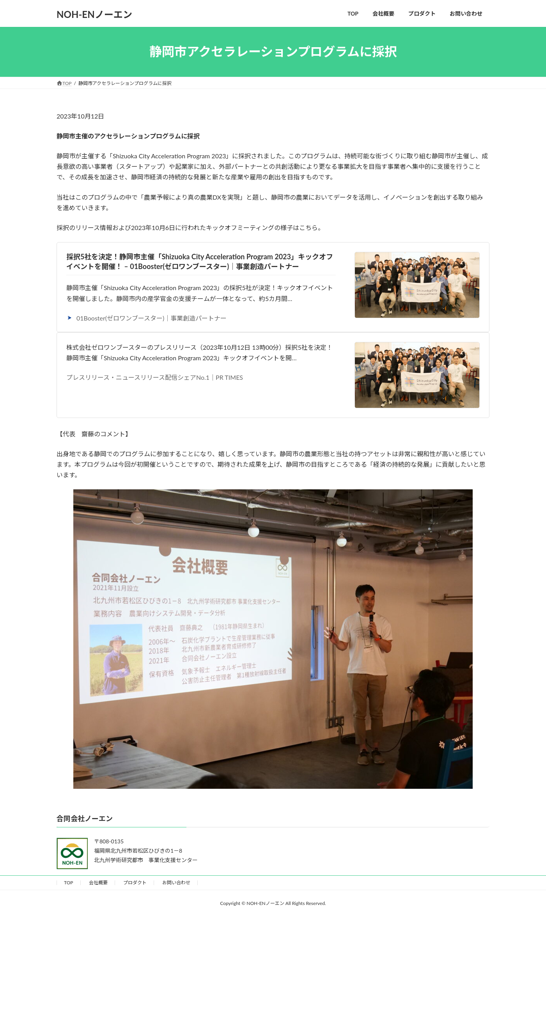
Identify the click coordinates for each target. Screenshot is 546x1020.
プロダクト (135, 882)
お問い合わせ (176, 882)
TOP (68, 882)
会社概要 (98, 882)
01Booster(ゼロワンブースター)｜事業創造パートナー (146, 318)
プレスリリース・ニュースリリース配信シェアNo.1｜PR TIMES (154, 377)
